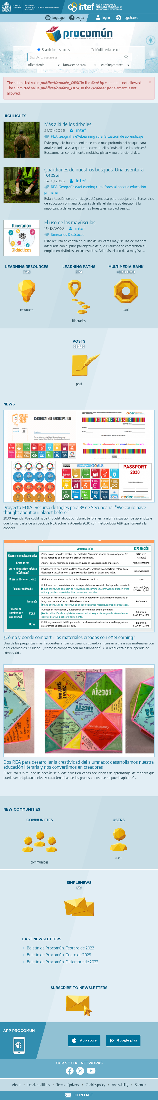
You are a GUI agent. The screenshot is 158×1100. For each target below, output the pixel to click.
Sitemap (140, 1085)
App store (88, 1040)
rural (100, 136)
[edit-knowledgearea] (80, 65)
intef (80, 130)
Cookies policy (95, 1085)
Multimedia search (106, 49)
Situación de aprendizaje (123, 136)
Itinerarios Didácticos (67, 234)
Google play (127, 1040)
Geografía (67, 136)
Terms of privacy (68, 1085)
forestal (111, 187)
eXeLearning (85, 136)
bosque (124, 187)
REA (55, 136)
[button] (150, 82)
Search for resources (53, 49)
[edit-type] (44, 65)
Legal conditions (38, 1085)
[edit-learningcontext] (114, 65)
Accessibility (120, 1085)
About (16, 1085)
